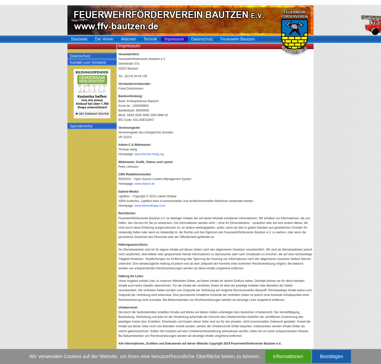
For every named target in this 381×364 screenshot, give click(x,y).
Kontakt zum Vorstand (88, 62)
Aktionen (128, 39)
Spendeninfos (81, 126)
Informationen (288, 356)
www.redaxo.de (144, 183)
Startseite (79, 39)
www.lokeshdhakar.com (149, 205)
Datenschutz (80, 56)
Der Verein (104, 39)
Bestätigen (331, 356)
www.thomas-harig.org (149, 154)
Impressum (174, 39)
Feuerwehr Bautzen (238, 39)
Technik (150, 39)
